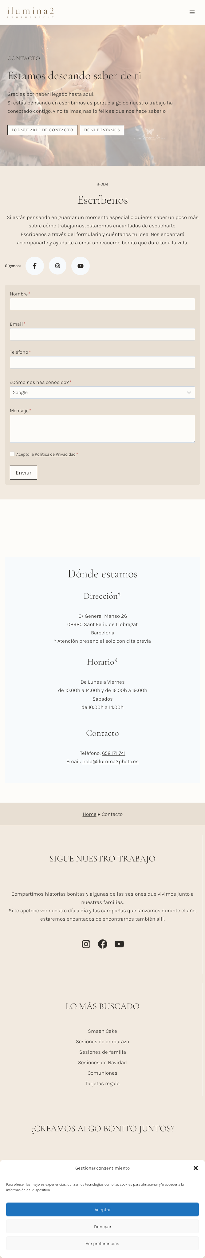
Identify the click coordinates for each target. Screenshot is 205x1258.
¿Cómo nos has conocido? (41, 382)
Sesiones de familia (102, 1052)
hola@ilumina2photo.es (110, 761)
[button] (196, 1168)
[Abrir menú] (192, 12)
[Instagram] (57, 266)
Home (90, 814)
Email (18, 324)
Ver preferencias (102, 1243)
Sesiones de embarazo (102, 1041)
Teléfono (20, 352)
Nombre (20, 294)
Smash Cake (102, 1031)
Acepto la (47, 454)
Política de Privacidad (55, 454)
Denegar (102, 1226)
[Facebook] (35, 266)
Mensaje (20, 410)
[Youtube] (80, 266)
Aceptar (103, 1209)
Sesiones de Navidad (102, 1062)
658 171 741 (113, 753)
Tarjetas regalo (102, 1083)
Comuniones (102, 1073)
